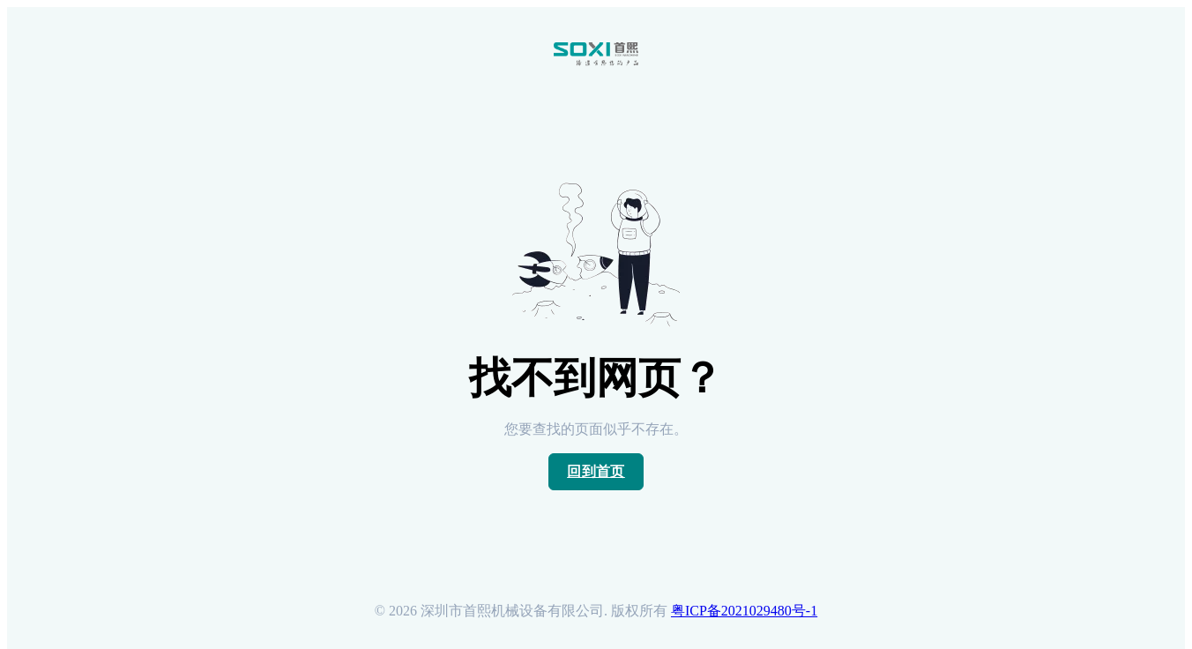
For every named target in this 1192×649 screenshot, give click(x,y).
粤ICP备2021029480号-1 (744, 610)
